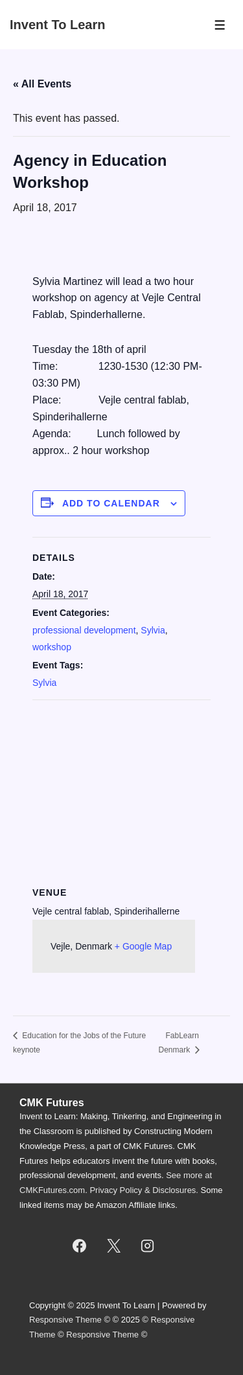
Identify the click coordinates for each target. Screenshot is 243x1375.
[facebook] (79, 1246)
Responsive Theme (65, 1319)
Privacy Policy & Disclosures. (143, 1190)
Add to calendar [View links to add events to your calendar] (111, 503)
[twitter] (113, 1246)
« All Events (42, 83)
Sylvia (153, 630)
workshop (51, 647)
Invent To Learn (57, 24)
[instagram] (147, 1246)
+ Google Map (143, 946)
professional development (84, 630)
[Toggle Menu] (220, 24)
